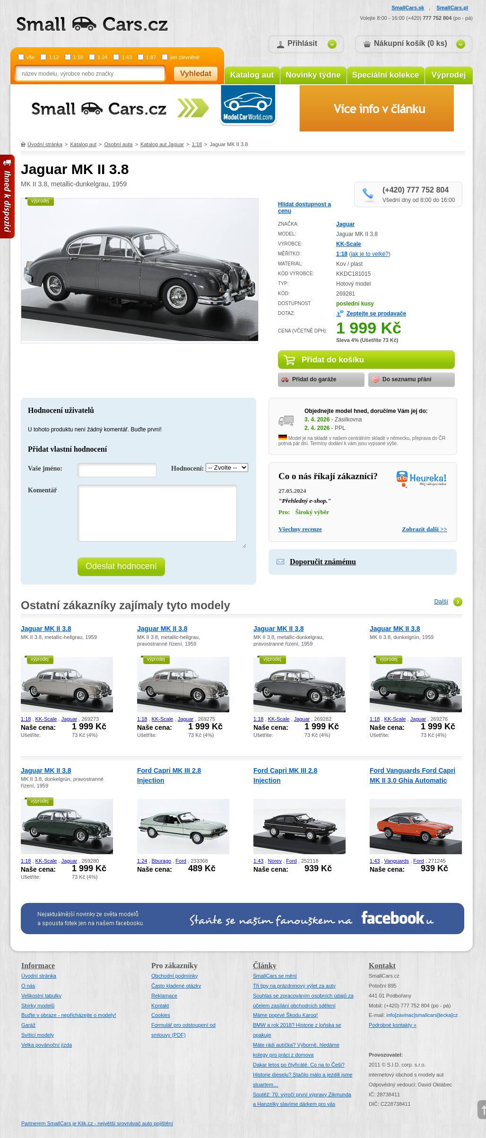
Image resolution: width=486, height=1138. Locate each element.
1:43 (126, 57)
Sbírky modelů (37, 1005)
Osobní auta (118, 144)
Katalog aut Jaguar (162, 144)
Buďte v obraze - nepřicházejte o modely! (68, 1015)
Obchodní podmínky (174, 976)
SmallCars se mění (275, 976)
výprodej (40, 200)
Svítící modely (37, 1035)
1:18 (78, 57)
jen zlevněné (185, 57)
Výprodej (449, 74)
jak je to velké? (369, 254)
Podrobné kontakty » (393, 1025)
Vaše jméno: (45, 468)
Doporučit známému (323, 562)
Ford (180, 861)
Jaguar (345, 224)
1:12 (54, 57)
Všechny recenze (300, 529)
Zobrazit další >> (424, 529)
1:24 (102, 57)
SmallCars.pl (452, 7)
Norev (275, 861)
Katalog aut (252, 74)
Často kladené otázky (176, 986)
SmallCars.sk (407, 7)
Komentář (42, 490)
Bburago (162, 861)
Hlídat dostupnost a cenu (304, 207)
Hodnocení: (187, 468)
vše (30, 57)
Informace (38, 966)
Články (265, 966)
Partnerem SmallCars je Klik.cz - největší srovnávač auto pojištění (97, 1123)
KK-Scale (348, 244)
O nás (28, 986)
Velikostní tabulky (41, 995)
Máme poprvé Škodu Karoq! (285, 1015)
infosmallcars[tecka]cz (422, 1015)
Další (441, 601)
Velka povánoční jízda (46, 1045)
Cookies (160, 1015)
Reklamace (164, 995)
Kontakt (160, 1005)
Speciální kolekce (385, 74)
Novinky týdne (313, 74)
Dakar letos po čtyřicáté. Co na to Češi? (299, 1065)
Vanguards (396, 861)
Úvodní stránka (44, 144)
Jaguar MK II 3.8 (46, 628)
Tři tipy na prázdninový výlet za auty (294, 986)
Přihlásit (302, 43)
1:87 (151, 57)
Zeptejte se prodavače (376, 313)
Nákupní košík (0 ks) (410, 43)
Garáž (28, 1025)
